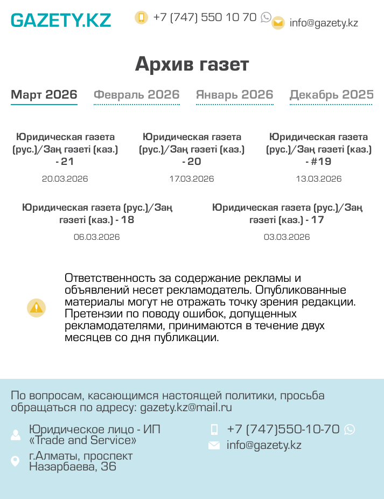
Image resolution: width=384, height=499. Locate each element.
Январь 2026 (235, 94)
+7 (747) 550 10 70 (204, 17)
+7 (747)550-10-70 (283, 429)
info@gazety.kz (324, 23)
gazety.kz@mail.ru (186, 407)
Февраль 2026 (137, 94)
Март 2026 (44, 94)
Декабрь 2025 (332, 94)
